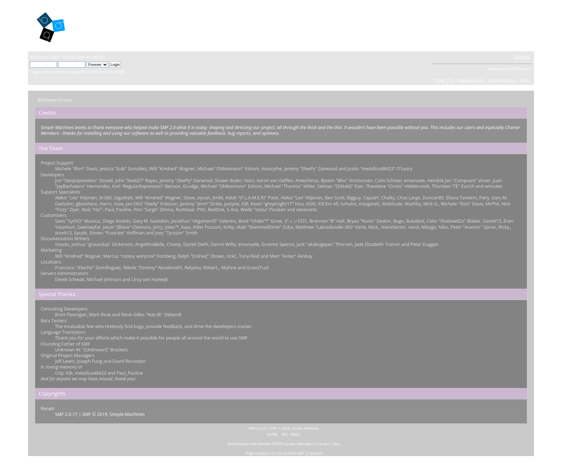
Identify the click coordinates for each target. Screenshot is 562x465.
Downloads (470, 80)
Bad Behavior (239, 443)
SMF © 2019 (95, 414)
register (98, 57)
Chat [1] (443, 80)
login (80, 57)
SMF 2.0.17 (66, 414)
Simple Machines (127, 414)
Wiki (525, 80)
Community (502, 80)
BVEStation (106, 25)
